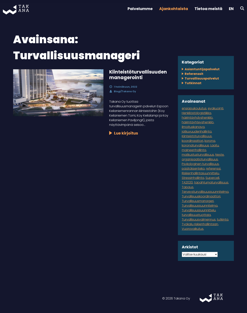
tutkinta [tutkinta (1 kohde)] (222, 219)
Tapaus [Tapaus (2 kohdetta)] (187, 187)
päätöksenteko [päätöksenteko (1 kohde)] (193, 168)
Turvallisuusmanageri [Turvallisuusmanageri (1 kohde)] (198, 201)
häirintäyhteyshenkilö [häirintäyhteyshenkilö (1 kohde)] (198, 122)
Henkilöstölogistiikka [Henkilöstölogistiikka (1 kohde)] (196, 113)
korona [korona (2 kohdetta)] (210, 141)
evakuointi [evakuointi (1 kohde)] (215, 108)
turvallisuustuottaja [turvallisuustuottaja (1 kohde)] (196, 215)
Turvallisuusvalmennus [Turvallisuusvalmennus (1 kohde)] (199, 219)
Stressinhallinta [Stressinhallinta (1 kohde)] (193, 178)
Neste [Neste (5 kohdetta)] (219, 154)
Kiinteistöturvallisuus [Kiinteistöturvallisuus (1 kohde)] (197, 136)
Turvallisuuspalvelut (202, 78)
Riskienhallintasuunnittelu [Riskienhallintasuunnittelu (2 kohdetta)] (200, 173)
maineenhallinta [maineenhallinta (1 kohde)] (194, 150)
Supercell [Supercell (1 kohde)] (212, 178)
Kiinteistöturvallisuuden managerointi (138, 75)
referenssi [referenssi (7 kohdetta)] (213, 168)
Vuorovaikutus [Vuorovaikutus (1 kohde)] (192, 229)
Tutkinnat (193, 83)
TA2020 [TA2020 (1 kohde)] (187, 182)
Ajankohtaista (173, 8)
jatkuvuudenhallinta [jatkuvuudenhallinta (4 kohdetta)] (196, 131)
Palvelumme (140, 8)
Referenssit (194, 74)
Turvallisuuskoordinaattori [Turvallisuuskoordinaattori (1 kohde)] (201, 196)
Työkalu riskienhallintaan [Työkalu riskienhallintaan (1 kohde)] (200, 224)
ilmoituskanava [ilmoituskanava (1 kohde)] (193, 127)
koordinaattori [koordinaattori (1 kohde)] (192, 141)
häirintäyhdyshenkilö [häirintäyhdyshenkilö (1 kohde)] (197, 117)
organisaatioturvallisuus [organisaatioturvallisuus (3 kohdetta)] (200, 159)
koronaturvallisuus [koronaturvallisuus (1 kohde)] (195, 145)
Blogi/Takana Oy (125, 91)
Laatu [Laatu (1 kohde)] (214, 145)
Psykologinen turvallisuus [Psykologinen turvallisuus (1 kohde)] (200, 164)
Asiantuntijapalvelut (202, 69)
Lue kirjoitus (126, 133)
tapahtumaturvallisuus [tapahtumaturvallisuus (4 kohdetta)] (211, 182)
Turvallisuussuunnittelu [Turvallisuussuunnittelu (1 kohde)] (199, 210)
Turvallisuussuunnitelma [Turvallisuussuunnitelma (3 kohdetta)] (199, 205)
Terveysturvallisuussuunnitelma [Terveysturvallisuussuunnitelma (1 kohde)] (205, 191)
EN (231, 8)
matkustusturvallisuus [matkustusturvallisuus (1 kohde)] (198, 154)
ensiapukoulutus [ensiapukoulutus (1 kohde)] (194, 108)
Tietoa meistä (208, 8)
